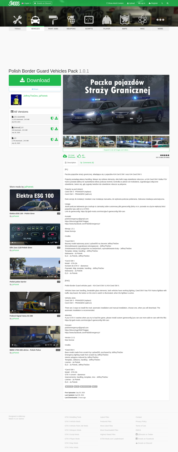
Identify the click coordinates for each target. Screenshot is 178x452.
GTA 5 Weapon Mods (73, 430)
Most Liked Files (106, 426)
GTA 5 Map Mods (71, 443)
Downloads (71, 157)
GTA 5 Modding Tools (73, 417)
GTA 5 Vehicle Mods (72, 421)
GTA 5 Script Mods (72, 434)
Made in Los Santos (16, 419)
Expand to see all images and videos (116, 150)
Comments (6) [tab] (87, 163)
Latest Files (104, 417)
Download (35, 80)
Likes (83, 157)
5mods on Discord (144, 443)
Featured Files (105, 421)
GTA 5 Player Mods (72, 439)
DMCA (138, 430)
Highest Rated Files (107, 434)
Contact (139, 417)
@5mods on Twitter (144, 434)
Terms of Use (141, 426)
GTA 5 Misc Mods (71, 447)
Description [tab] (70, 163)
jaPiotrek (28, 187)
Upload (131, 3)
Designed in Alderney (17, 416)
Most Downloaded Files (109, 430)
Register (153, 3)
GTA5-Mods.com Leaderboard (111, 439)
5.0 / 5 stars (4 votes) (162, 157)
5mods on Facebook (145, 439)
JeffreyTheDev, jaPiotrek (35, 96)
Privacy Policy (141, 421)
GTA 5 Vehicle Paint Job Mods (76, 426)
